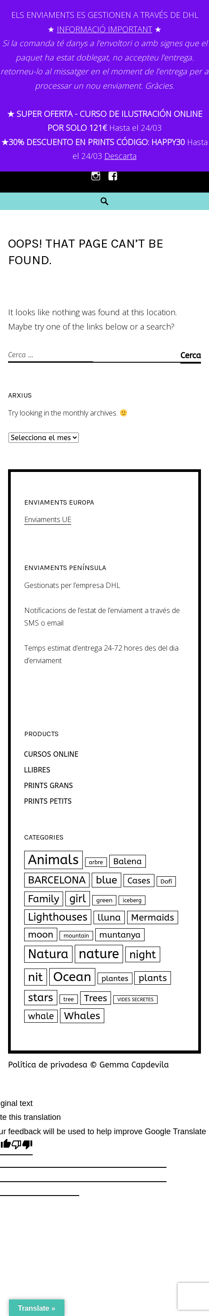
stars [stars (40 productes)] (40, 997)
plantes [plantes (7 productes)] (115, 978)
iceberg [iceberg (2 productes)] (132, 900)
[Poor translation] (22, 1146)
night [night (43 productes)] (142, 954)
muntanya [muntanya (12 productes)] (120, 935)
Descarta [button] (120, 155)
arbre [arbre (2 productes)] (96, 862)
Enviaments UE (47, 519)
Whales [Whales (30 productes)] (82, 1016)
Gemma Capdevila (134, 1065)
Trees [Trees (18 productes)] (95, 998)
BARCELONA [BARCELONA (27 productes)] (57, 880)
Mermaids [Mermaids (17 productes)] (152, 917)
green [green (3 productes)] (104, 900)
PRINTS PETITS (48, 801)
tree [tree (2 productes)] (69, 999)
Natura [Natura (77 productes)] (48, 954)
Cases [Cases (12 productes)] (139, 880)
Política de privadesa (47, 1065)
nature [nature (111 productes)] (99, 954)
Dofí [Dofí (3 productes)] (166, 881)
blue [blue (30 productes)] (106, 880)
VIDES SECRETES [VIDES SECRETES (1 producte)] (135, 1000)
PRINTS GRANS (48, 785)
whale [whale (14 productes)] (41, 1016)
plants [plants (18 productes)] (152, 978)
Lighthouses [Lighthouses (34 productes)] (58, 917)
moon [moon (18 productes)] (41, 934)
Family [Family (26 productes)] (44, 899)
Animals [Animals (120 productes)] (53, 860)
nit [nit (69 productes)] (35, 977)
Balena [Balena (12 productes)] (127, 861)
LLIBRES (37, 770)
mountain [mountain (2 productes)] (76, 935)
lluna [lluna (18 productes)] (109, 917)
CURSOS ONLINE (51, 754)
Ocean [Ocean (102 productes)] (72, 976)
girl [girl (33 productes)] (77, 898)
